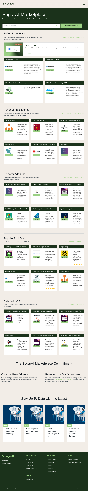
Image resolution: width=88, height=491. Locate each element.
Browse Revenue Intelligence (72, 113)
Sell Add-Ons (29, 462)
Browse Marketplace (71, 25)
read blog (8, 440)
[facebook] (3, 468)
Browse (28, 459)
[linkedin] (11, 468)
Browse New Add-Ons (76, 304)
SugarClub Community (74, 462)
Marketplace (29, 479)
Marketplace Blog (73, 459)
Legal (85, 488)
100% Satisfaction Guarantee (63, 379)
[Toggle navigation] (84, 4)
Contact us (5, 460)
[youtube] (14, 468)
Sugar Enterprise (51, 471)
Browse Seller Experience (73, 37)
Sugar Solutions (51, 459)
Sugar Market (50, 462)
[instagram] (8, 468)
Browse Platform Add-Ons (74, 177)
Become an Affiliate (31, 468)
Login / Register (6, 463)
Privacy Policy (77, 488)
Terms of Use (69, 488)
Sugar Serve (50, 468)
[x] (5, 468)
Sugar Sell (50, 465)
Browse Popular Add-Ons (74, 242)
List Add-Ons (29, 465)
